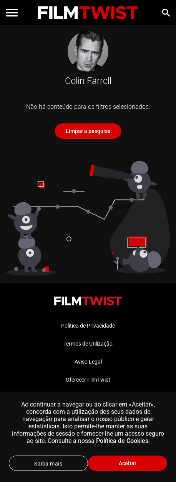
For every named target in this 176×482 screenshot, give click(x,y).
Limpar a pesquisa (88, 131)
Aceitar (127, 463)
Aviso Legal (88, 362)
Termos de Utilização (88, 344)
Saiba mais (48, 464)
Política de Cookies (122, 440)
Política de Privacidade (88, 326)
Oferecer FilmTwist (88, 380)
